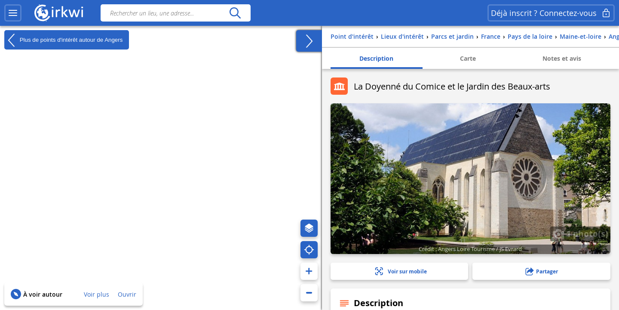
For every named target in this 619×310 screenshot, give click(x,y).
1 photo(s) (580, 233)
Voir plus (96, 294)
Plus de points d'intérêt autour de (63, 40)
